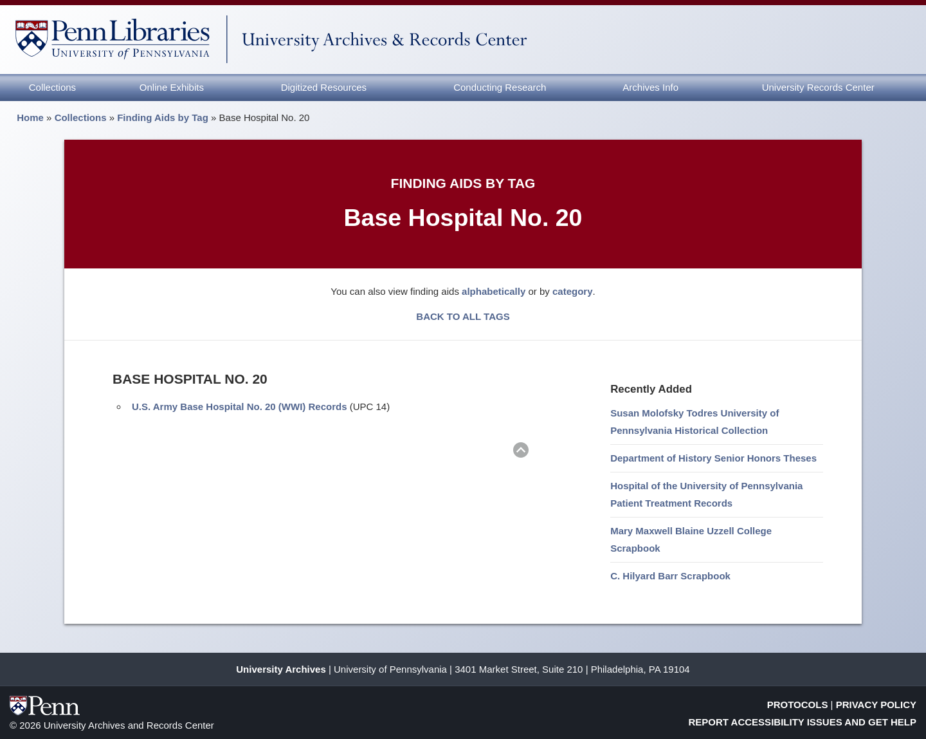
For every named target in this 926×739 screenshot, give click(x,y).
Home (30, 117)
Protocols (797, 704)
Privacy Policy (876, 704)
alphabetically (493, 291)
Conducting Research (499, 87)
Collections (52, 87)
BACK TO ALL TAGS (462, 316)
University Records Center (818, 87)
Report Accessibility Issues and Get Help (803, 721)
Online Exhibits (172, 87)
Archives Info (650, 87)
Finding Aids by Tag (162, 117)
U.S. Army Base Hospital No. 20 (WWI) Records (239, 406)
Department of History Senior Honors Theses (713, 458)
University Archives (281, 669)
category (572, 291)
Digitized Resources (324, 87)
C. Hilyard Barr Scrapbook (670, 575)
